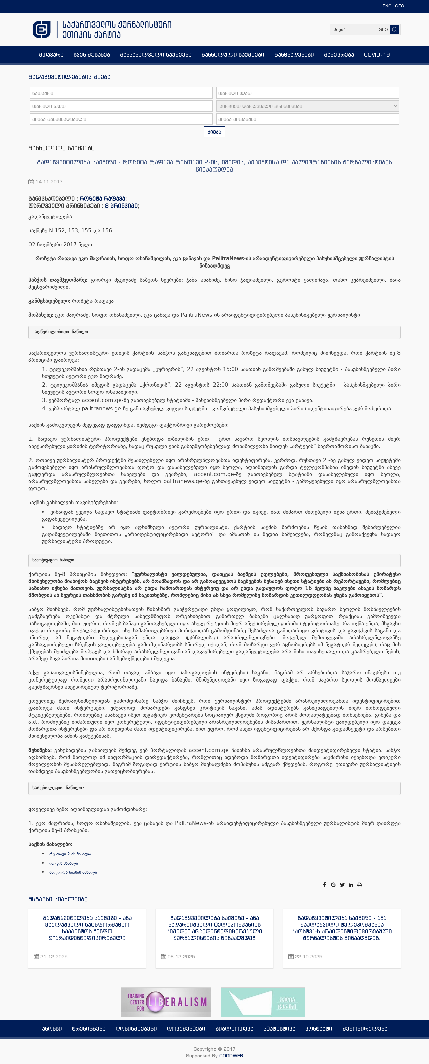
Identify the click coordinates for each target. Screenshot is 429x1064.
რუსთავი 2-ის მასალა (70, 854)
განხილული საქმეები (61, 148)
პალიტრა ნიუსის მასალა (73, 872)
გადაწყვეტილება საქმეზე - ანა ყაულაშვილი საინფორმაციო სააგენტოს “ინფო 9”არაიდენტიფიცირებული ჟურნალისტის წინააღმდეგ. (87, 927)
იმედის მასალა (63, 863)
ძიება (214, 132)
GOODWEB (231, 1055)
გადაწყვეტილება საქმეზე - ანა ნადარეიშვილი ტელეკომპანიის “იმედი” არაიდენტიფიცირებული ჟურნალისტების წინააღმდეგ (214, 927)
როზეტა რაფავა (102, 198)
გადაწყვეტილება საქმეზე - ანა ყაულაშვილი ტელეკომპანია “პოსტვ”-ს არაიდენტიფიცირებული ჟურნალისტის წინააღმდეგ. (342, 927)
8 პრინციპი (121, 205)
